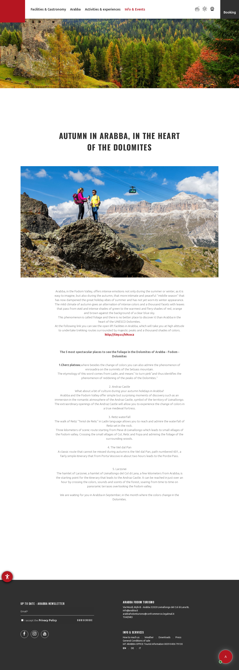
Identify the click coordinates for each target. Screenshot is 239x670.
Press (178, 637)
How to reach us (131, 637)
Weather (149, 637)
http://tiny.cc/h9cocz (119, 334)
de (132, 648)
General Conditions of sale (136, 640)
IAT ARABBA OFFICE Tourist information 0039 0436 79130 (153, 644)
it (140, 648)
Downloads (164, 637)
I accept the (39, 628)
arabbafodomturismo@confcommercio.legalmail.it (148, 613)
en (124, 648)
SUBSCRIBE (85, 628)
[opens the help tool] (7, 576)
